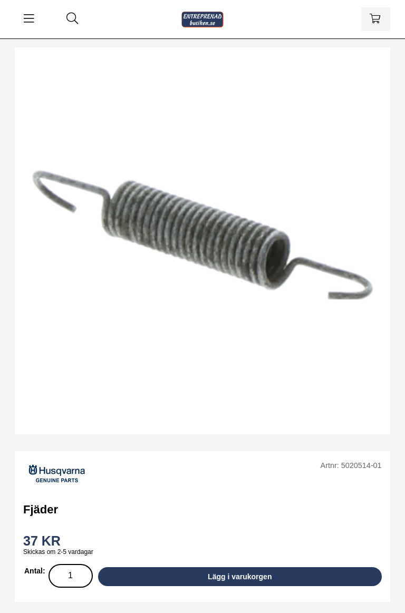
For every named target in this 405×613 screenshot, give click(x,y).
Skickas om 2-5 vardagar (58, 552)
